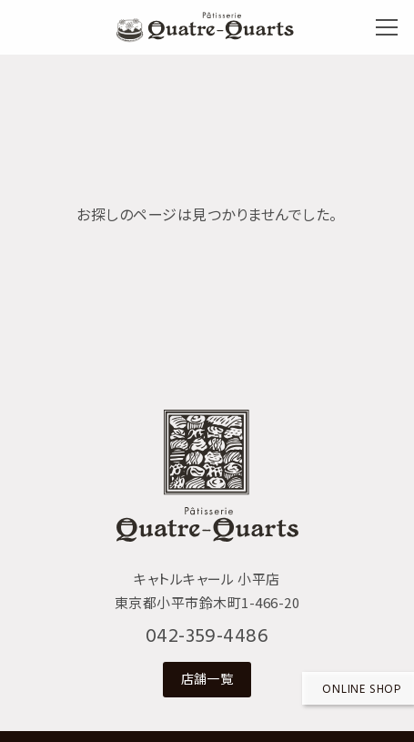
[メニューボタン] (386, 27)
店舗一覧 (207, 678)
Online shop (361, 689)
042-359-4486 (207, 637)
